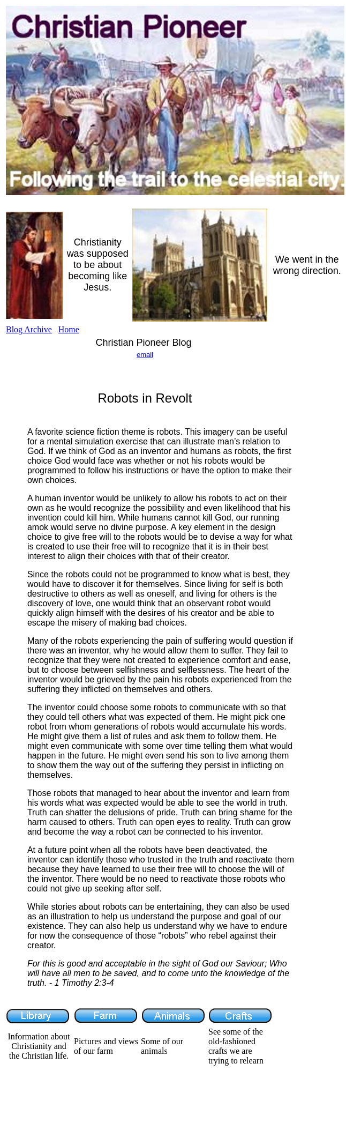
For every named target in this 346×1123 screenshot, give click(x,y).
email (145, 355)
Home (68, 329)
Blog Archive (29, 329)
